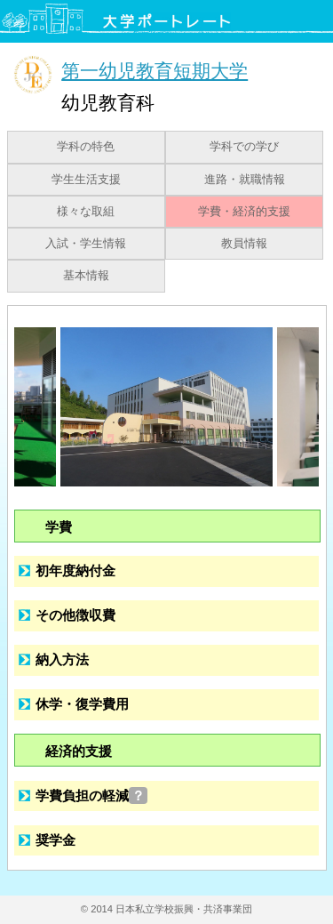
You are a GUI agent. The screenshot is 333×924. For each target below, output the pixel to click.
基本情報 (86, 275)
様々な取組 (86, 211)
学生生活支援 (86, 179)
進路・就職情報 (244, 179)
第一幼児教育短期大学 (154, 70)
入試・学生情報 (85, 243)
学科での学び (244, 147)
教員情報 (244, 243)
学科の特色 (86, 147)
